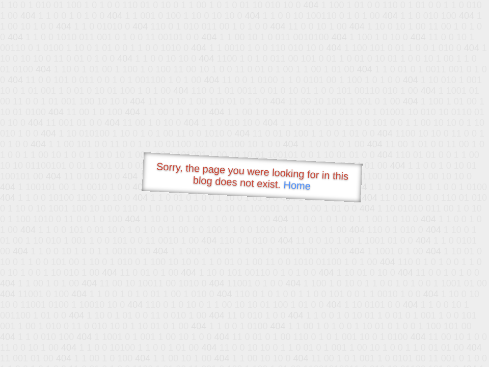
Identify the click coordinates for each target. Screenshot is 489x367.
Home (297, 185)
